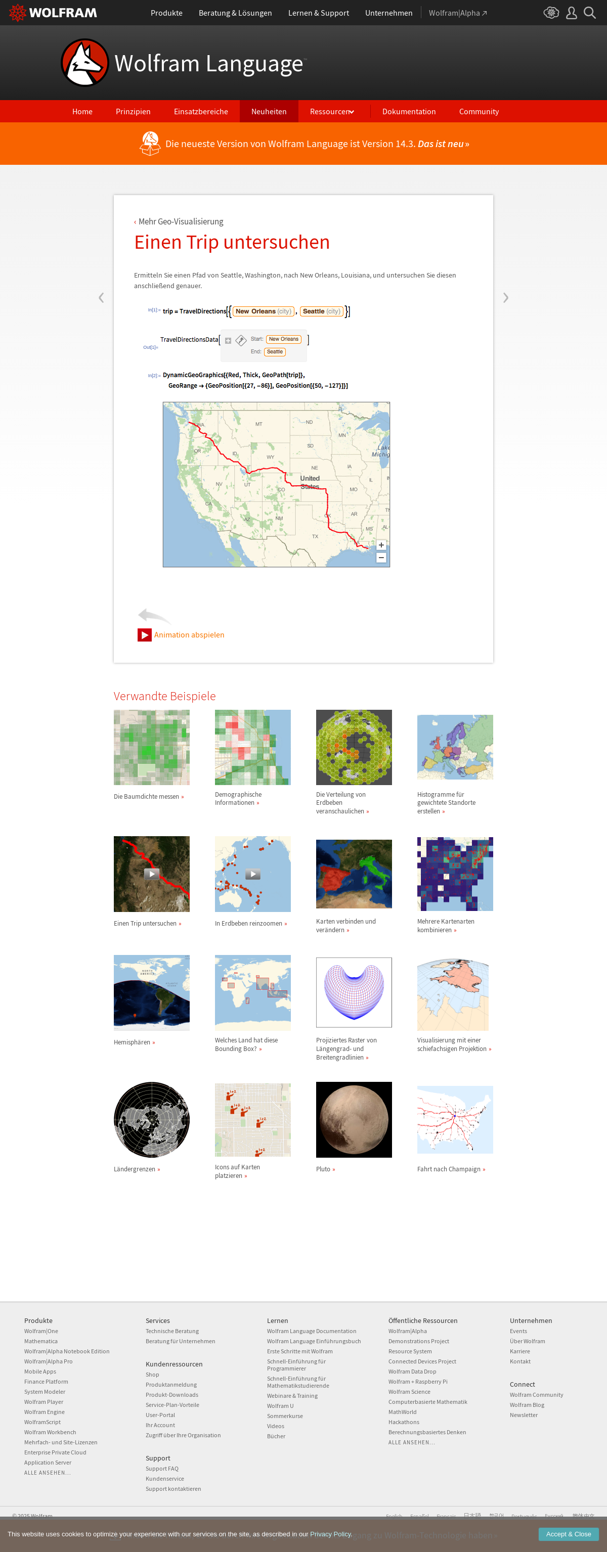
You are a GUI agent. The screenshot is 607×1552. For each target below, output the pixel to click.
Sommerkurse (285, 1416)
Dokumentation (409, 111)
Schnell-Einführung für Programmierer (296, 1364)
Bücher (276, 1436)
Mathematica (41, 1341)
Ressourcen (330, 111)
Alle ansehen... (47, 1472)
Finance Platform (46, 1381)
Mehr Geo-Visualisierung (181, 221)
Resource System (410, 1351)
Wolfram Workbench (50, 1432)
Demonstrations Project (418, 1341)
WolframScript (42, 1422)
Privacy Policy (330, 1534)
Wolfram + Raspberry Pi (418, 1381)
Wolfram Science (409, 1391)
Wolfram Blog (527, 1404)
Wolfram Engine (44, 1412)
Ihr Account (160, 1425)
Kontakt (520, 1361)
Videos (275, 1426)
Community (479, 111)
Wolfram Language (210, 63)
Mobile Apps (40, 1371)
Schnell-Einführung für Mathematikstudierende (298, 1382)
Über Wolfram (527, 1341)
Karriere (520, 1351)
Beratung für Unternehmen (180, 1341)
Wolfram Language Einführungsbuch (314, 1341)
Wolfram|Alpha (407, 1331)
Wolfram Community (536, 1394)
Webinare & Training (292, 1395)
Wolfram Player (43, 1401)
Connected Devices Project (422, 1361)
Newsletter (524, 1415)
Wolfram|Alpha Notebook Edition (67, 1351)
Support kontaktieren (173, 1488)
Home (82, 111)
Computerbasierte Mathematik (427, 1401)
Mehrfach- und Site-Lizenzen (61, 1442)
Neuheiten (269, 111)
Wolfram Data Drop (412, 1371)
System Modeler (44, 1391)
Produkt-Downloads (172, 1394)
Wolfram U (280, 1405)
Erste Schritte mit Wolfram (300, 1351)
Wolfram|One (41, 1331)
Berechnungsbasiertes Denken (427, 1432)
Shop (152, 1374)
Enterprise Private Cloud (55, 1452)
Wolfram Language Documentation (312, 1331)
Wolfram (42, 1516)
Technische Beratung (172, 1331)
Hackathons (403, 1422)
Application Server (47, 1462)
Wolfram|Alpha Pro (48, 1361)
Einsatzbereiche (201, 111)
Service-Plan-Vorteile (172, 1404)
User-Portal (160, 1415)
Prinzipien (133, 111)
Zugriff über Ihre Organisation (183, 1435)
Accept (568, 1534)
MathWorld (402, 1412)
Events (518, 1331)
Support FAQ (162, 1468)
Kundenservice (165, 1478)
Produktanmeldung (171, 1384)
